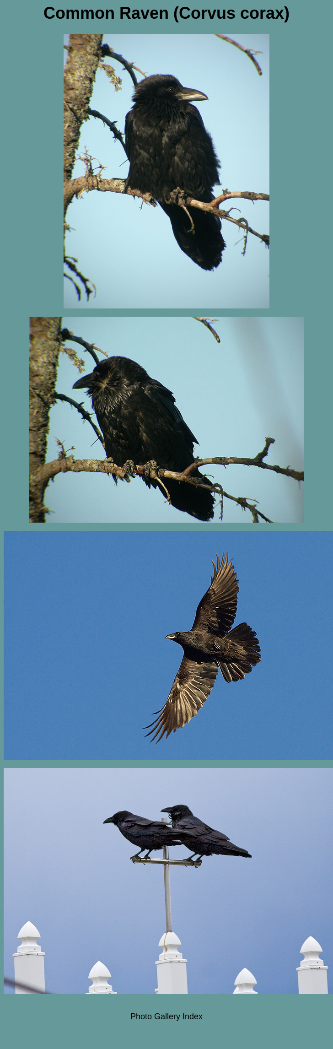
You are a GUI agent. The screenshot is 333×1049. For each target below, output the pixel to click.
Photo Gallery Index (166, 1016)
